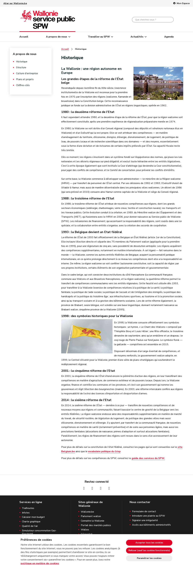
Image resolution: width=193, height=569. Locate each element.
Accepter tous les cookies (149, 542)
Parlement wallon (91, 516)
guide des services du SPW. (148, 458)
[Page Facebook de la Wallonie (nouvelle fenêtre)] (84, 488)
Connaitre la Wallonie (92, 520)
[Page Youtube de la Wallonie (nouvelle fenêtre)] (100, 488)
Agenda (169, 36)
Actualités (137, 36)
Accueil (23, 36)
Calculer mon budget (33, 517)
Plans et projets (25, 79)
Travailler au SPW (99, 36)
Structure (21, 67)
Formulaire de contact (144, 511)
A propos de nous (56, 36)
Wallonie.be (87, 511)
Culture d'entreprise (27, 73)
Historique (21, 61)
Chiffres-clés (23, 85)
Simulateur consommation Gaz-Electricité (39, 532)
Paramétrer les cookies (149, 558)
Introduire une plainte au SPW (148, 516)
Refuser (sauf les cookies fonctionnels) (149, 550)
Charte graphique (31, 521)
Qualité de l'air (30, 526)
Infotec (26, 512)
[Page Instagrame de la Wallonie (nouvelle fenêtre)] (92, 488)
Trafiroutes (28, 508)
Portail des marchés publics (96, 525)
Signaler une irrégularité (145, 520)
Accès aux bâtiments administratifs (151, 525)
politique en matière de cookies (40, 563)
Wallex (85, 529)
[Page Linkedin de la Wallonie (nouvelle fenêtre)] (109, 488)
